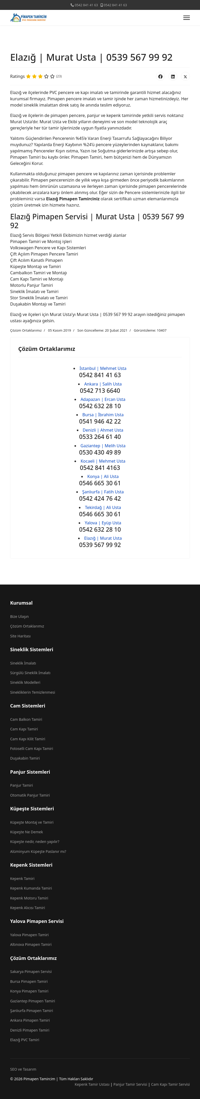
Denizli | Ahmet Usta (103, 430)
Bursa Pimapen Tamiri (29, 981)
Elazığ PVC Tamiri (24, 1039)
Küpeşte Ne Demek (26, 831)
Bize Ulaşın (19, 616)
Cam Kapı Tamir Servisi (170, 1084)
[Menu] (186, 18)
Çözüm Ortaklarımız (26, 330)
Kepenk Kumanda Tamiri (31, 888)
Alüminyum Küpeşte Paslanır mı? (38, 851)
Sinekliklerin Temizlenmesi (32, 692)
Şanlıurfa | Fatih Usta (103, 492)
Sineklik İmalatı (23, 663)
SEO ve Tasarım (23, 1069)
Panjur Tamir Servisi (130, 1084)
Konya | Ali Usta (103, 476)
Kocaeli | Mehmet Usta (102, 461)
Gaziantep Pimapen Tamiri (32, 1000)
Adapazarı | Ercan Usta (102, 399)
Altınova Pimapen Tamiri (31, 944)
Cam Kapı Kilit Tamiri (27, 738)
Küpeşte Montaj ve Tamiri (31, 822)
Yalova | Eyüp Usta (103, 523)
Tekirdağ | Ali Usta (103, 507)
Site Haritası (20, 636)
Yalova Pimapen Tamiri (29, 934)
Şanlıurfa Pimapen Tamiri (31, 1010)
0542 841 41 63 (86, 5)
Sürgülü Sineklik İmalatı (30, 672)
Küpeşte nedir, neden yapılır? (34, 841)
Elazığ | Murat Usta (103, 538)
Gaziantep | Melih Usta (103, 446)
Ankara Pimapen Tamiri (30, 1020)
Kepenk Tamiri (22, 878)
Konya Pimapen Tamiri (29, 991)
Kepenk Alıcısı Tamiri (27, 907)
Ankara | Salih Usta (103, 384)
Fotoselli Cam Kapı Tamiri (31, 748)
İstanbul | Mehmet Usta (102, 368)
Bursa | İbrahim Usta (102, 415)
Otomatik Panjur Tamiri (30, 795)
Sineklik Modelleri (25, 682)
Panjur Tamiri (21, 785)
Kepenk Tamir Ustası (92, 1084)
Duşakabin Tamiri (25, 758)
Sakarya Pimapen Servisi (31, 971)
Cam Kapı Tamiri (24, 729)
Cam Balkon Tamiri (26, 719)
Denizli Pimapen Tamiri (29, 1030)
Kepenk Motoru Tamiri (29, 898)
